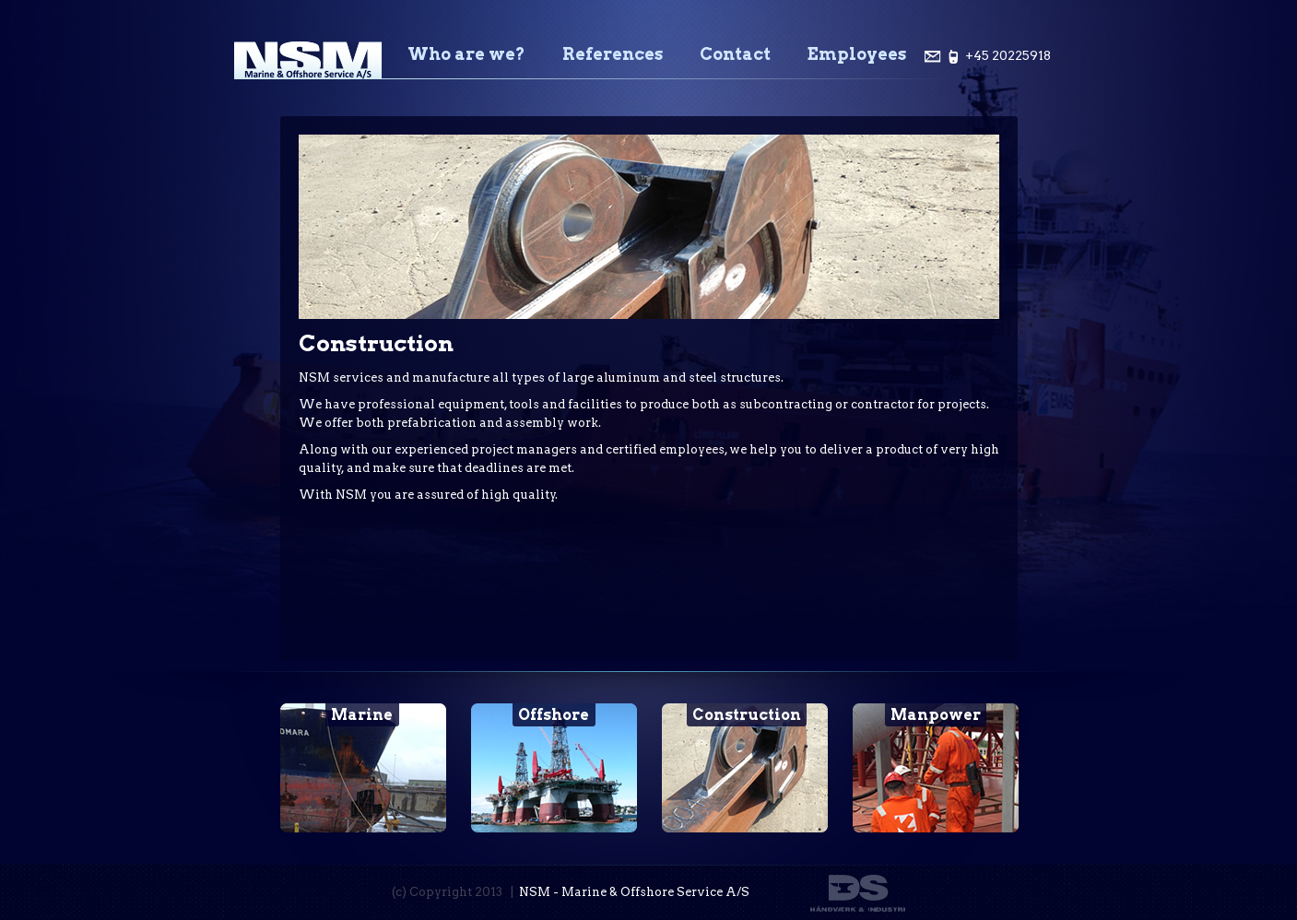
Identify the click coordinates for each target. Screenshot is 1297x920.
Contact (735, 54)
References (612, 54)
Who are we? (466, 54)
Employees (857, 54)
